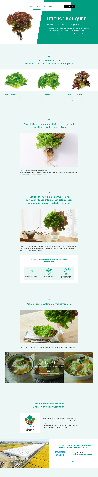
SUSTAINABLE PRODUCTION (66, 5)
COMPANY (54, 5)
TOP (34, 5)
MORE (73, 461)
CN (91, 5)
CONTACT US (80, 5)
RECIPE (47, 5)
